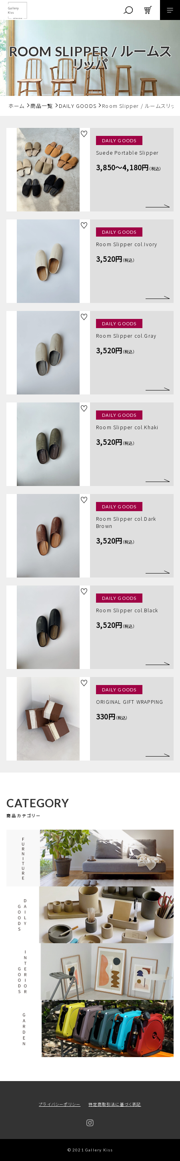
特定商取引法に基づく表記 (114, 1104)
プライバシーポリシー (59, 1104)
